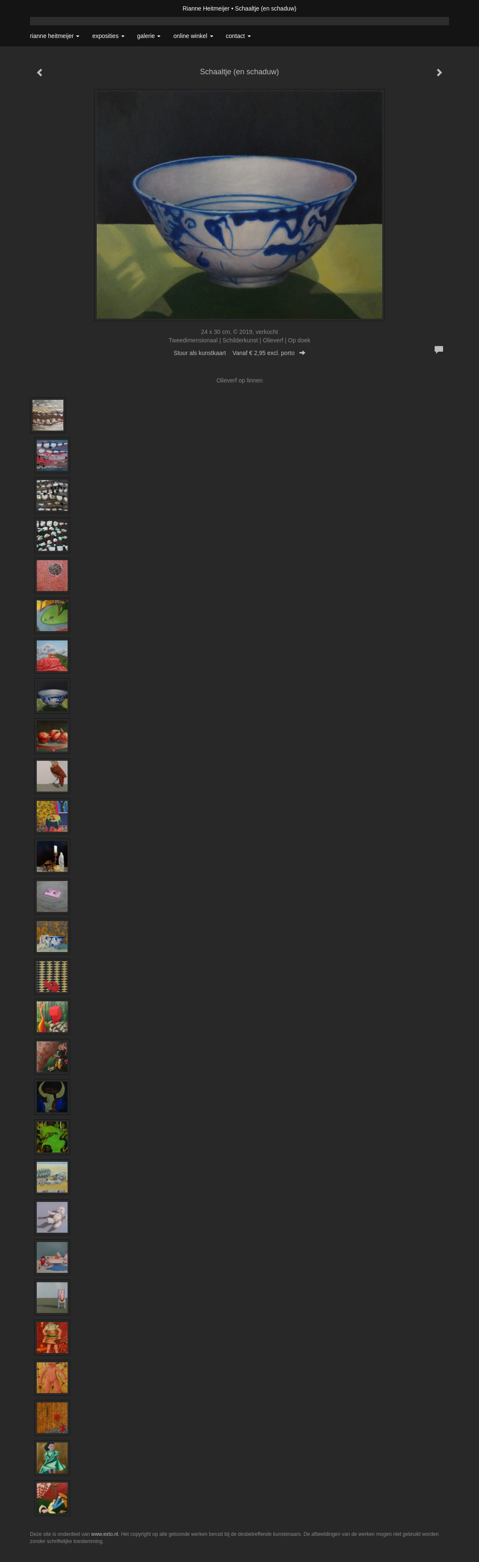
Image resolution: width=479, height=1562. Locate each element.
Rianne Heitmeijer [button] (54, 36)
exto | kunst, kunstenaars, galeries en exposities (54, 8)
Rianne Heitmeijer (205, 8)
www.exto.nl (104, 1534)
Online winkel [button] (193, 36)
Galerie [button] (149, 36)
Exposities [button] (108, 36)
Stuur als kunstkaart (239, 353)
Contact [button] (238, 36)
